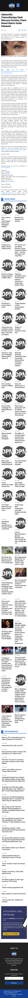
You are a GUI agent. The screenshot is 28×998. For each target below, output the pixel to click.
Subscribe (14, 983)
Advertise (19, 994)
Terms (6, 994)
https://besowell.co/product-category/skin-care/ (12, 149)
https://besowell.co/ (10, 181)
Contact (14, 996)
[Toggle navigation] (18, 5)
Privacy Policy (13, 994)
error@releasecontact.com (7, 193)
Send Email (6, 173)
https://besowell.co (5, 167)
